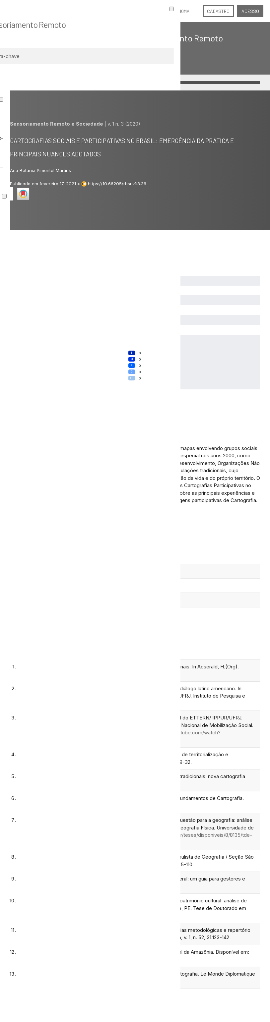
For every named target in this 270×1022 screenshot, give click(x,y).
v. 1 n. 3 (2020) (123, 124)
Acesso (250, 11)
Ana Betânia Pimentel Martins (40, 170)
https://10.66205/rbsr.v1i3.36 (117, 183)
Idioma (182, 11)
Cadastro (218, 11)
